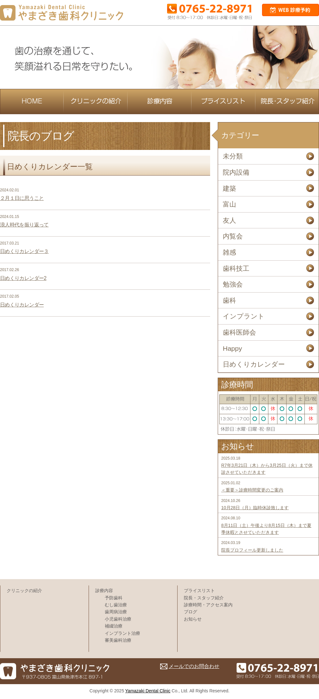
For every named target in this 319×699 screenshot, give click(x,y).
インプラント (244, 316)
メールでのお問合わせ (194, 666)
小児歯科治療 (118, 619)
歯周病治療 (116, 611)
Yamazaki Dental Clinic (148, 690)
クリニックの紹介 (24, 590)
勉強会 (233, 284)
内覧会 (233, 236)
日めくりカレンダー (22, 304)
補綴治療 (113, 625)
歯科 (229, 300)
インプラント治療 (122, 633)
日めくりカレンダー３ (24, 251)
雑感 (229, 252)
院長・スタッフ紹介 (204, 597)
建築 (229, 188)
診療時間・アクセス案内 (208, 604)
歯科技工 (236, 268)
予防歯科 (113, 597)
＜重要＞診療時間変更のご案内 (252, 489)
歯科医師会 (239, 332)
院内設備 (236, 172)
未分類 (233, 156)
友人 (229, 220)
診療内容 (104, 590)
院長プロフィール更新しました (252, 550)
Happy (232, 348)
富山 (229, 204)
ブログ (190, 611)
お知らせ (193, 619)
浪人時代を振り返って (24, 224)
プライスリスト (199, 590)
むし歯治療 (116, 604)
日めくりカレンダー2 (23, 278)
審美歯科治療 (118, 640)
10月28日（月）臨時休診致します (255, 507)
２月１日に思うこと (22, 198)
